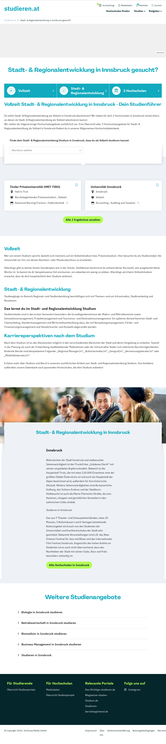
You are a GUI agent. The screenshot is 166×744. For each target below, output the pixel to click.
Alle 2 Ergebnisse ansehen (83, 220)
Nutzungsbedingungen (144, 730)
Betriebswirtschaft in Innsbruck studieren (48, 623)
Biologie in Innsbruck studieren (41, 612)
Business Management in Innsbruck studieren (51, 644)
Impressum (91, 730)
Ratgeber (154, 11)
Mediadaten (53, 689)
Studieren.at (10, 20)
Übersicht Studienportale (21, 689)
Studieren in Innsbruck (36, 655)
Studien (138, 11)
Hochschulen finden (118, 11)
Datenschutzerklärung (118, 730)
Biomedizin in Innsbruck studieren (44, 634)
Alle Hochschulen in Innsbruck (69, 565)
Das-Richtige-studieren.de (100, 689)
